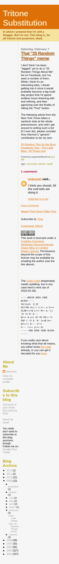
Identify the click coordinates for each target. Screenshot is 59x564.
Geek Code (33, 280)
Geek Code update (12, 518)
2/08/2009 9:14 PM (38, 199)
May (11, 501)
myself (49, 164)
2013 (9, 470)
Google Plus (10, 449)
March (12, 507)
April (11, 504)
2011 (9, 474)
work (30, 237)
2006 (9, 547)
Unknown (35, 179)
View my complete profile (8, 378)
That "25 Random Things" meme (37, 56)
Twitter (6, 452)
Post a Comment (30, 205)
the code (46, 346)
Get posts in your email (10, 406)
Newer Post (28, 211)
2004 (9, 554)
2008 (9, 540)
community (31, 164)
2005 (9, 550)
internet (41, 164)
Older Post (49, 211)
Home (39, 211)
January (13, 534)
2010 (9, 477)
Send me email (8, 421)
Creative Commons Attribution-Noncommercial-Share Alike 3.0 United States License (37, 246)
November (13, 486)
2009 (9, 480)
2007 (9, 543)
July (11, 498)
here (44, 353)
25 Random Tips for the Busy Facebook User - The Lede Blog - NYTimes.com (38, 148)
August (12, 492)
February (13, 510)
